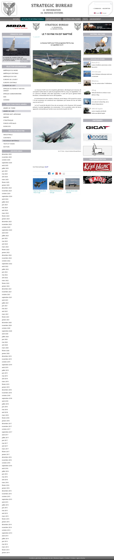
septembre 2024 (7, 196)
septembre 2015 (7, 499)
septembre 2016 (7, 466)
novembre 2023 (7, 224)
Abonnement (95, 19)
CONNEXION (97, 8)
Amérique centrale (10, 73)
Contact (67, 558)
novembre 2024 (7, 191)
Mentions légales (59, 558)
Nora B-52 (96, 62)
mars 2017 (5, 449)
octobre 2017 (6, 429)
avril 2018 (5, 412)
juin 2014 (5, 541)
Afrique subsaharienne (12, 94)
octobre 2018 (6, 395)
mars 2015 (5, 516)
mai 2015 (5, 510)
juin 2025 (5, 171)
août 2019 (5, 367)
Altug (94, 90)
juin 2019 (5, 373)
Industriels (7, 135)
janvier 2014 (5, 552)
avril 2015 (5, 513)
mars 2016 (5, 482)
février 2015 (5, 519)
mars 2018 (5, 415)
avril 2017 (5, 446)
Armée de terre (9, 108)
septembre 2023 (7, 230)
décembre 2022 (7, 255)
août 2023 (5, 233)
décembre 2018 (7, 390)
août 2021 (5, 300)
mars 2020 (5, 348)
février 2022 (5, 283)
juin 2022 (5, 272)
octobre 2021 (6, 294)
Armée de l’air (8, 111)
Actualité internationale (33, 19)
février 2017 (5, 451)
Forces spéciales (9, 123)
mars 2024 (5, 213)
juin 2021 (5, 306)
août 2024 (5, 199)
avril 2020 (5, 345)
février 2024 (5, 216)
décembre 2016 (7, 457)
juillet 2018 (5, 404)
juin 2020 (5, 339)
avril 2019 (5, 379)
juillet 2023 (5, 235)
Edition (6, 147)
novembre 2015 (7, 494)
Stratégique (8, 120)
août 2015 (5, 502)
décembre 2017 (7, 423)
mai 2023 (5, 241)
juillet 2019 (5, 370)
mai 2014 (5, 544)
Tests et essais (9, 144)
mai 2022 (5, 275)
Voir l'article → (25, 61)
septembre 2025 (7, 163)
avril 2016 (5, 480)
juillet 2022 (5, 269)
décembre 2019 (7, 356)
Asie (4, 97)
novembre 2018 (7, 393)
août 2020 (5, 334)
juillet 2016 (5, 471)
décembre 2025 (7, 154)
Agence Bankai (80, 558)
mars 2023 (5, 247)
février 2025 (5, 182)
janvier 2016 (5, 488)
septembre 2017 (7, 432)
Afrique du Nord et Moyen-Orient (14, 90)
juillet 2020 (5, 336)
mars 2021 (5, 314)
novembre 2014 (7, 527)
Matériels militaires (71, 19)
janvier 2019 (5, 387)
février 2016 (5, 485)
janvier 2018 (5, 421)
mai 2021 (5, 308)
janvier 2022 (5, 286)
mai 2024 (5, 207)
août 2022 (5, 266)
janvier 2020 (5, 353)
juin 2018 (5, 407)
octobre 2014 (6, 530)
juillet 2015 (5, 505)
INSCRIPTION (106, 8)
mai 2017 (5, 443)
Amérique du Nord (10, 70)
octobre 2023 (6, 227)
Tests (85, 19)
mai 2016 (5, 477)
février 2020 (5, 350)
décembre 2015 (7, 491)
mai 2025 (5, 174)
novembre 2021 (7, 292)
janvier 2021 (5, 320)
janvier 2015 (5, 522)
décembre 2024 (7, 188)
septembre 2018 (7, 398)
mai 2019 (5, 376)
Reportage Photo (53, 19)
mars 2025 (5, 179)
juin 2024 (5, 205)
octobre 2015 (6, 496)
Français (103, 13)
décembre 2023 (7, 221)
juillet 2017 (5, 437)
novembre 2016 (7, 460)
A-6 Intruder (96, 72)
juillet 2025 (5, 168)
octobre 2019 (6, 362)
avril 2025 (5, 177)
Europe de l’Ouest (10, 79)
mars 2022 (5, 280)
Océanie (6, 100)
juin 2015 (5, 508)
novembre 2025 (7, 157)
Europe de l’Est (9, 85)
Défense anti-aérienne (12, 114)
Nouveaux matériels (11, 141)
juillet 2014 (5, 538)
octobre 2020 (6, 328)
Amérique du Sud (9, 76)
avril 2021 (5, 311)
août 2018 (5, 401)
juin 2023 (5, 238)
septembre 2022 (7, 264)
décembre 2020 (7, 322)
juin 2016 (5, 474)
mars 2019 (5, 381)
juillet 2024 (5, 202)
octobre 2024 (6, 193)
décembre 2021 (7, 289)
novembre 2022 (7, 258)
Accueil (16, 19)
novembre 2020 (7, 325)
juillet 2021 (5, 303)
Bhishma (95, 81)
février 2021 (5, 317)
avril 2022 (5, 278)
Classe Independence (100, 99)
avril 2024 (5, 210)
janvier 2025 (5, 185)
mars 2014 (5, 547)
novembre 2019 (7, 359)
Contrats (7, 138)
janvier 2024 (5, 219)
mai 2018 (5, 409)
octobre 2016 (6, 463)
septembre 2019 (7, 365)
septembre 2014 (7, 533)
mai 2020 (5, 342)
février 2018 (5, 418)
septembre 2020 (7, 331)
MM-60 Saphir (97, 109)
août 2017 (5, 435)
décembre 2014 (7, 524)
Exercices (7, 126)
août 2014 (5, 536)
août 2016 (5, 468)
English (97, 13)
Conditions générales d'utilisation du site (41, 558)
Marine (6, 117)
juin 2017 (5, 440)
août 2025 (5, 165)
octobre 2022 (6, 261)
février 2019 (5, 384)
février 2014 (5, 550)
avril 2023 (5, 244)
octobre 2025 (6, 160)
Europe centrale (10, 82)
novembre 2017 (7, 426)
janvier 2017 (5, 454)
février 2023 (5, 249)
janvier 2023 (5, 252)
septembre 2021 (7, 297)
